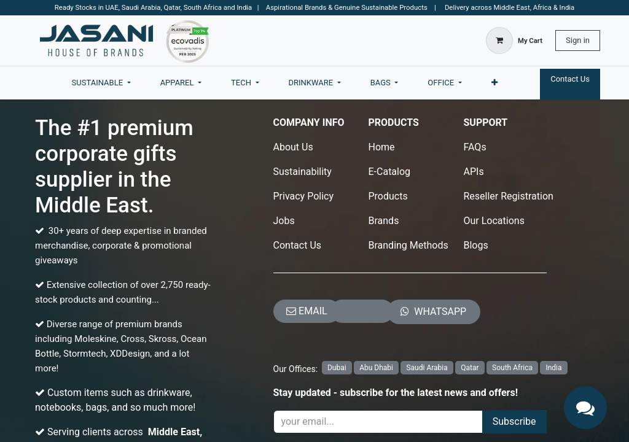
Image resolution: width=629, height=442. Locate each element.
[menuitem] (101, 83)
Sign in (578, 40)
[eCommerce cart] (514, 40)
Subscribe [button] (514, 421)
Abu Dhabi (376, 367)
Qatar (470, 367)
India (553, 367)
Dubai (336, 367)
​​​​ (433, 311)
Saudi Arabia (426, 367)
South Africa (512, 367)
